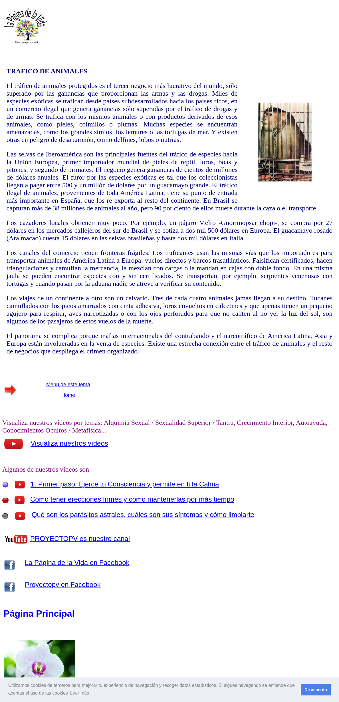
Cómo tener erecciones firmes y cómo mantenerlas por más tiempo (132, 499)
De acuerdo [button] (315, 689)
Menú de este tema (68, 384)
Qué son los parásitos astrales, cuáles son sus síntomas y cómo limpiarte (143, 514)
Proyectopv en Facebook (63, 584)
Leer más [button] (79, 693)
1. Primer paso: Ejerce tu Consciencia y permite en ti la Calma (125, 484)
